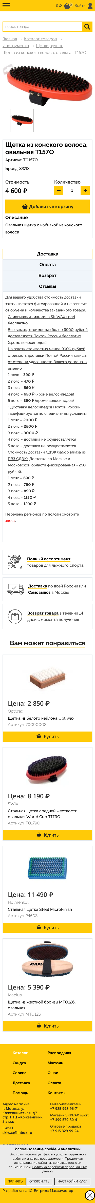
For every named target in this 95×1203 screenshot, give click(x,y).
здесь (10, 520)
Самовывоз (39, 592)
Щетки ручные (49, 45)
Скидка (19, 1063)
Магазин (55, 1063)
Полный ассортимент (48, 559)
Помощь (20, 1093)
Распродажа (59, 1053)
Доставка (37, 586)
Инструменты (16, 45)
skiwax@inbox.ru (17, 1132)
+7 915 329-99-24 (64, 1130)
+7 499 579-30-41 (64, 1119)
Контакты (56, 1093)
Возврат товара (43, 613)
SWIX (24, 168)
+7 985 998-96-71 (64, 1108)
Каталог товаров (40, 38)
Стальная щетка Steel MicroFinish (40, 909)
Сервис (19, 1073)
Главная (10, 38)
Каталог (20, 1053)
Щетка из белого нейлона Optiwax (41, 718)
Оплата (54, 1083)
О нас (53, 1073)
